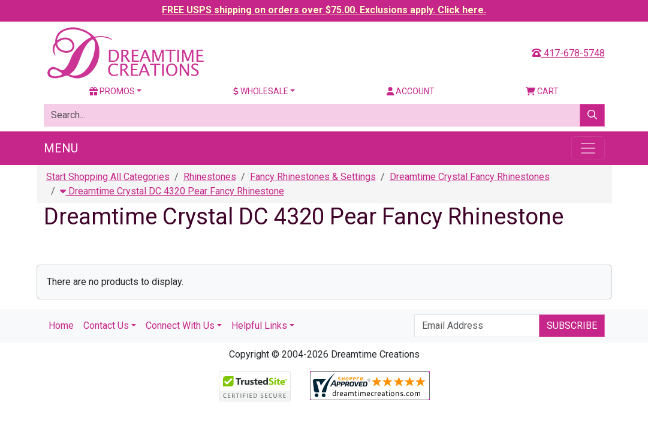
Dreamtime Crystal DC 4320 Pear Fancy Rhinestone (172, 191)
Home (61, 325)
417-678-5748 (568, 53)
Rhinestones (209, 176)
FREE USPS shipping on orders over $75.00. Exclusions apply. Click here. (324, 10)
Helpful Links (259, 325)
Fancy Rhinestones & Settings (313, 176)
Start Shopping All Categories (108, 176)
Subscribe (572, 325)
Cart (542, 91)
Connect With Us (180, 325)
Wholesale (260, 91)
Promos (112, 91)
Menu (61, 148)
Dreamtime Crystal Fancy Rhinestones (470, 176)
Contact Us (106, 325)
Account (411, 91)
